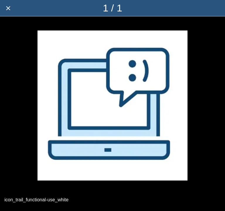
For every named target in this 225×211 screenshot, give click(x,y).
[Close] (8, 8)
